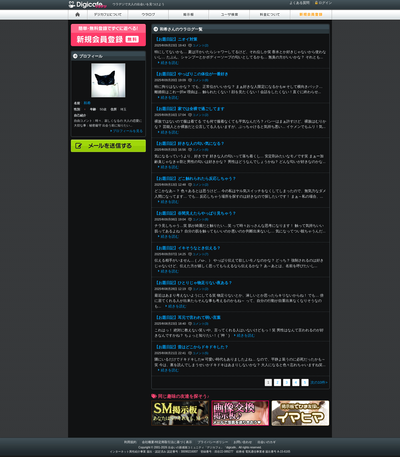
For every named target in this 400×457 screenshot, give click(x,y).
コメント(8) (200, 80)
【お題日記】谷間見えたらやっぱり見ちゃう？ (195, 213)
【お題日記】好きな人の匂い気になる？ (189, 143)
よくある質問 (299, 3)
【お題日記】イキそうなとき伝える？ (187, 248)
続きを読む (170, 63)
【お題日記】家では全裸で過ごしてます (189, 108)
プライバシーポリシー (213, 442)
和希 (87, 103)
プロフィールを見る (128, 131)
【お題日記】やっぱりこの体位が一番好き (191, 74)
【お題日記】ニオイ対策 (175, 39)
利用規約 (130, 442)
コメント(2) (200, 45)
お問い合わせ (243, 442)
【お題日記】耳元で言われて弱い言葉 (187, 317)
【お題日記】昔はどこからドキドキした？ (191, 347)
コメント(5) (200, 353)
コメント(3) (200, 323)
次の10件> (319, 382)
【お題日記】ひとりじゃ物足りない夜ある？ (193, 282)
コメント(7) (200, 254)
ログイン (325, 3)
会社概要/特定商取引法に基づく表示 (167, 442)
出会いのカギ (267, 442)
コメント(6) (200, 149)
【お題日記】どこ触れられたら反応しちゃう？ (195, 178)
